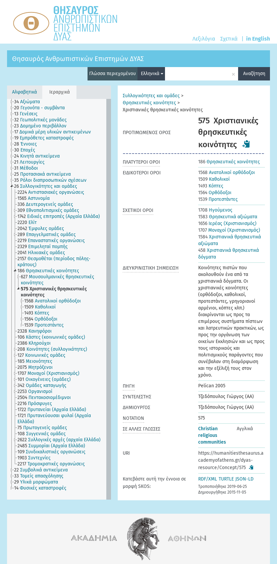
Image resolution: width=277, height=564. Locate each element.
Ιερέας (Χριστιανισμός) (227, 223)
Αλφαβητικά (24, 92)
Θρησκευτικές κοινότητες (149, 103)
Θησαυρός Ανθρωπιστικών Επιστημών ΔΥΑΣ (78, 59)
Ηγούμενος (215, 210)
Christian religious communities (212, 435)
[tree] (59, 299)
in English (258, 39)
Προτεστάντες (218, 199)
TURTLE (226, 479)
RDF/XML (207, 479)
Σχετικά (228, 39)
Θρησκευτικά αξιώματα (227, 217)
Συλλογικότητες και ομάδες (151, 96)
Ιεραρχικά (59, 92)
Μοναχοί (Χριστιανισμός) (229, 230)
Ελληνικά (152, 73)
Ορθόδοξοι (214, 192)
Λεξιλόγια (203, 39)
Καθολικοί (214, 179)
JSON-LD (244, 479)
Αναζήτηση (254, 73)
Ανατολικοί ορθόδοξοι (226, 172)
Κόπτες (210, 186)
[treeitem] (30, 102)
